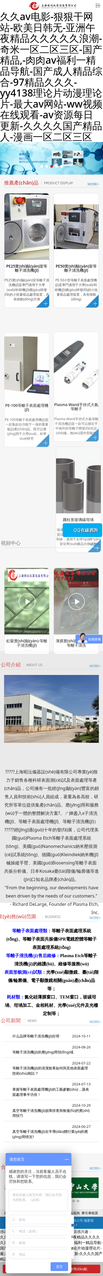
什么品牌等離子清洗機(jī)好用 (35, 1036)
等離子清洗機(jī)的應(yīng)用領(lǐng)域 (42, 1052)
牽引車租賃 (90, 1213)
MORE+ (93, 184)
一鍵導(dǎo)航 (72, 1269)
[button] (41, 166)
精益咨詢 (73, 1213)
